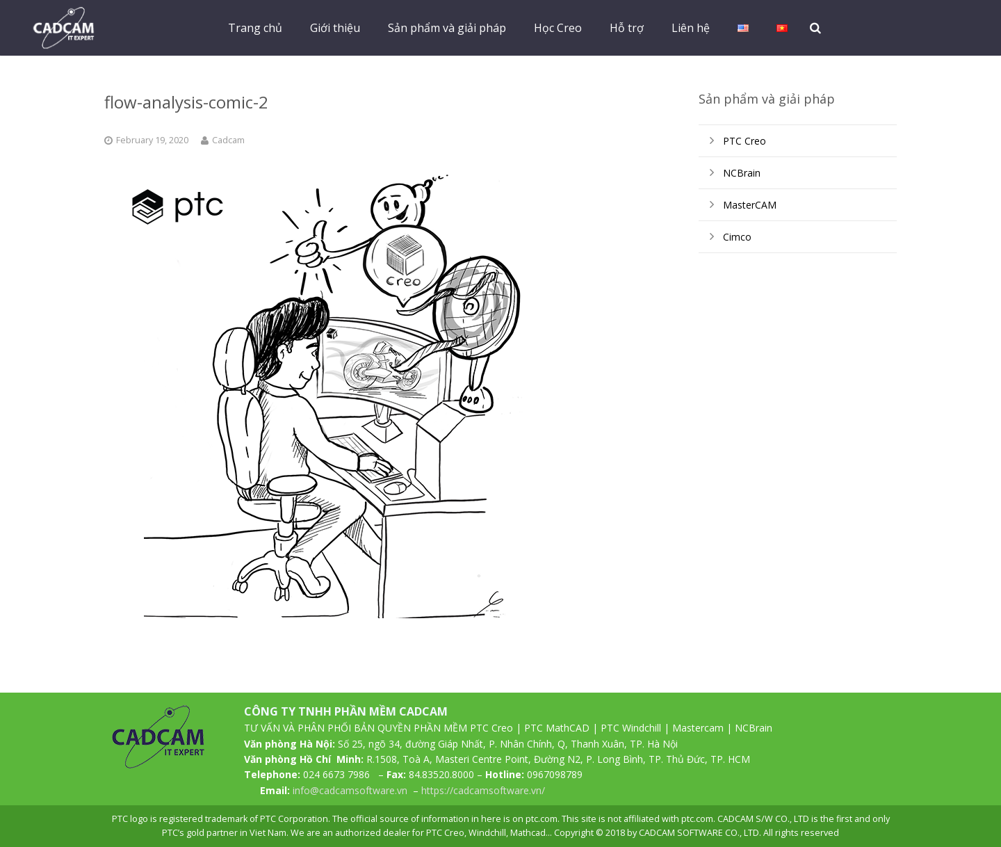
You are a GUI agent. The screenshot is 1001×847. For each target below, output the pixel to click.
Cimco (737, 236)
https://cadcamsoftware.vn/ (483, 790)
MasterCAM (749, 204)
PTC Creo (744, 140)
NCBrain (741, 172)
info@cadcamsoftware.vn (350, 790)
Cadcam (228, 140)
